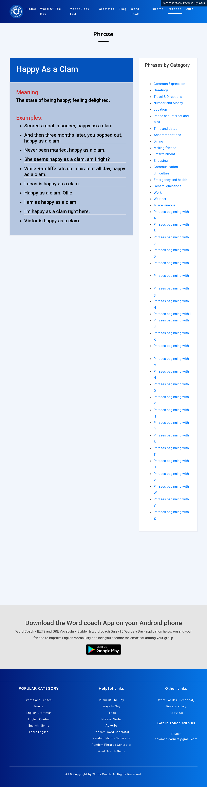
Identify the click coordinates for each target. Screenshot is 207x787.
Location (160, 109)
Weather (160, 199)
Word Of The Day (50, 11)
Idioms (158, 9)
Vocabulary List (79, 11)
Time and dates (165, 129)
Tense (111, 712)
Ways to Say (111, 706)
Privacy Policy (176, 706)
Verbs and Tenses (39, 700)
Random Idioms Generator (111, 738)
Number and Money (168, 103)
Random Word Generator (111, 732)
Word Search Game (112, 751)
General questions (167, 186)
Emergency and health (170, 180)
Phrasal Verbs (111, 719)
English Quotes (39, 719)
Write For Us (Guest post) (176, 700)
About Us (176, 712)
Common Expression (169, 84)
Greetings (161, 90)
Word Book (135, 11)
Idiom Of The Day (111, 700)
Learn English (39, 732)
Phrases (175, 9)
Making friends (165, 148)
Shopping (161, 160)
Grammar (107, 9)
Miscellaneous (164, 205)
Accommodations (167, 135)
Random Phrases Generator (112, 744)
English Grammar (38, 712)
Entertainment (164, 154)
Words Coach (101, 774)
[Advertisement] (103, 566)
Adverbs (111, 725)
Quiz (189, 9)
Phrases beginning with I (172, 314)
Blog (123, 9)
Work (158, 192)
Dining (158, 141)
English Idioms (39, 725)
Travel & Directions (168, 97)
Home (31, 9)
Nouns (38, 706)
